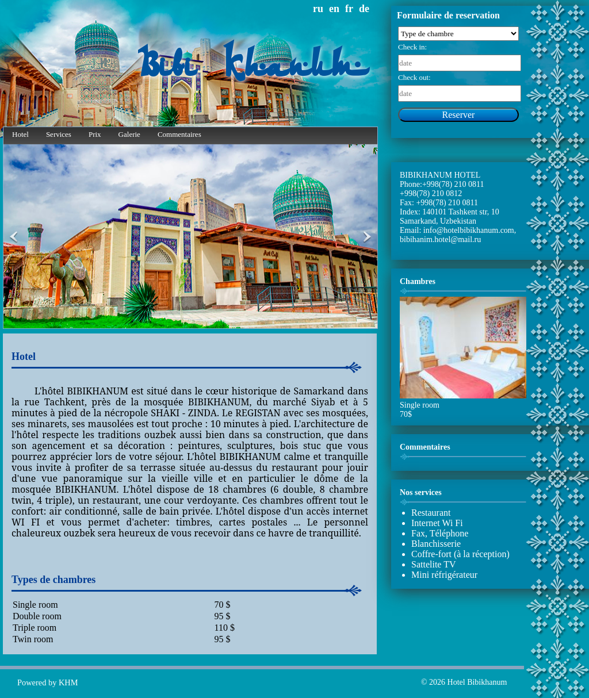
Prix (95, 134)
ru (318, 8)
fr (349, 8)
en (334, 8)
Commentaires (179, 134)
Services (58, 134)
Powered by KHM (47, 682)
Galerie (129, 134)
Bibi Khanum (252, 67)
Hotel (20, 134)
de (364, 8)
